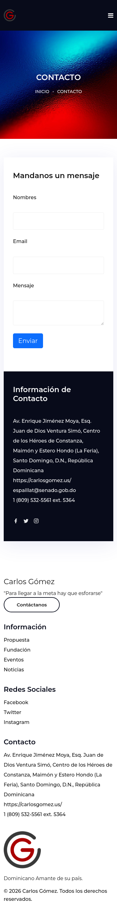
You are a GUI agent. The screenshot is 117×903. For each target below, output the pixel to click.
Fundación (17, 650)
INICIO (42, 91)
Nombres (24, 197)
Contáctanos (32, 605)
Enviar (28, 341)
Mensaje (23, 286)
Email (20, 241)
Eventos (14, 660)
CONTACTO (69, 91)
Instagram (16, 722)
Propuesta (16, 640)
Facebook (16, 702)
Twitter (12, 712)
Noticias (14, 670)
